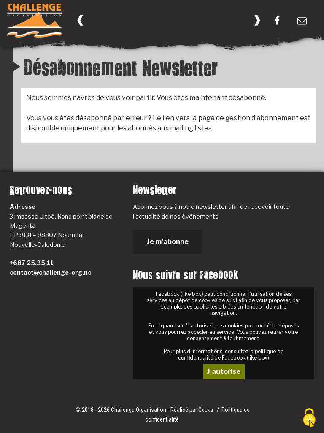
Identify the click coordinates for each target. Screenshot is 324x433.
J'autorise (223, 372)
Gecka (206, 409)
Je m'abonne (167, 242)
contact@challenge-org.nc (50, 272)
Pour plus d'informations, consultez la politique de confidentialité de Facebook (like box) (224, 354)
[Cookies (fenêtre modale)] (309, 418)
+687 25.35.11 (32, 262)
